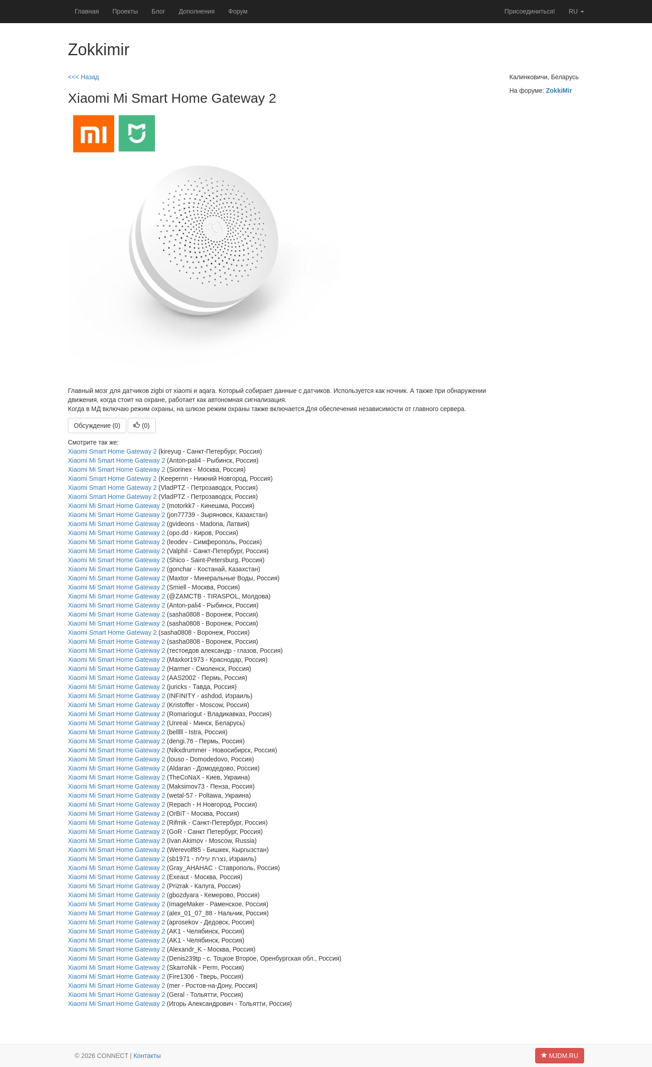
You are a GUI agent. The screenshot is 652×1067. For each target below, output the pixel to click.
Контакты (147, 1055)
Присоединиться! (529, 11)
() (141, 425)
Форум (238, 11)
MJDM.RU (559, 1055)
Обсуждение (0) (97, 425)
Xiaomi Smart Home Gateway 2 (112, 451)
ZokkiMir (559, 90)
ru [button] (576, 11)
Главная (87, 11)
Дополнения (197, 11)
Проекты (125, 11)
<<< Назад (83, 77)
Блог (158, 11)
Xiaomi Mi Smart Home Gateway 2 (116, 460)
